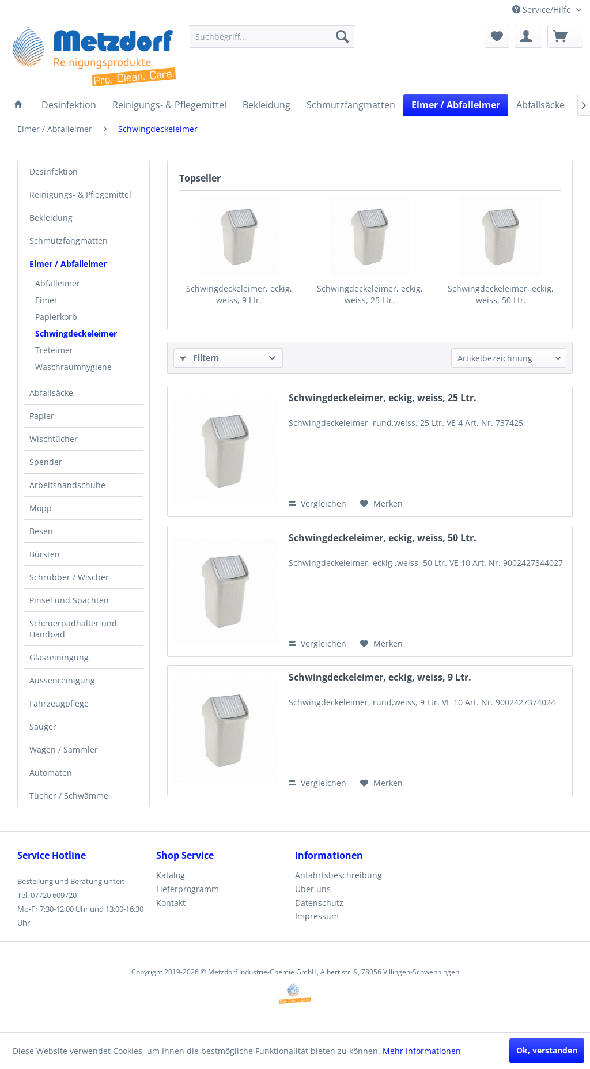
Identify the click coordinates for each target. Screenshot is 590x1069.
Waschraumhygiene (73, 366)
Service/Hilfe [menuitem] (542, 9)
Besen (41, 531)
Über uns (313, 888)
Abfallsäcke (51, 392)
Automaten (50, 772)
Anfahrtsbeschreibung (338, 875)
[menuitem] (272, 36)
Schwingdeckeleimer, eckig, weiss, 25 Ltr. (370, 294)
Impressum (317, 916)
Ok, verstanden (546, 1050)
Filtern (199, 357)
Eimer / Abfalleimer (68, 263)
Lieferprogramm (187, 888)
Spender (45, 461)
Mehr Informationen (422, 1050)
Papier (41, 415)
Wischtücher (53, 438)
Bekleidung (51, 217)
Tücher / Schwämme (68, 795)
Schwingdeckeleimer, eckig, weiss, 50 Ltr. (501, 294)
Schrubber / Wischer (69, 577)
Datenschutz (319, 902)
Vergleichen (317, 503)
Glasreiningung (59, 657)
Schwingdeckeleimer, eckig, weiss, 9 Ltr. (239, 294)
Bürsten (44, 554)
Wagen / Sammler (63, 749)
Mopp (40, 508)
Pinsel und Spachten (69, 600)
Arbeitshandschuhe (67, 484)
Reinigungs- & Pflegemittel (80, 194)
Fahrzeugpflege (59, 703)
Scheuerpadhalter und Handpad (73, 629)
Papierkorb (56, 316)
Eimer (46, 299)
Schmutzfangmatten (68, 240)
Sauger (42, 726)
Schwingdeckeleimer (76, 333)
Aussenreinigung (62, 680)
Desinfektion (53, 171)
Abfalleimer (57, 283)
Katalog (170, 875)
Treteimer (54, 350)
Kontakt (171, 902)
